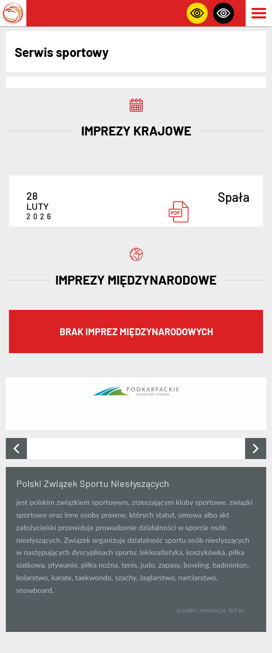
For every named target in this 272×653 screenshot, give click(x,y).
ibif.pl (236, 609)
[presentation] (16, 448)
